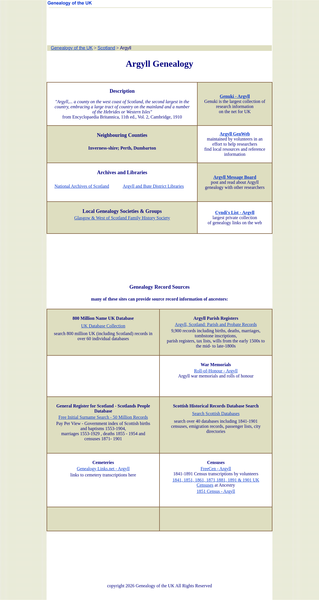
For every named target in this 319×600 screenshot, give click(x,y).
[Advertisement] (159, 27)
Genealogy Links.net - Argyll (103, 468)
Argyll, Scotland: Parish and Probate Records (216, 324)
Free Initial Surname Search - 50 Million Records (103, 417)
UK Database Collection (103, 325)
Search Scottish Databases (216, 413)
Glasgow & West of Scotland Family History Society (122, 217)
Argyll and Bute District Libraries (153, 186)
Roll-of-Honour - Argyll (215, 370)
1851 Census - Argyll (215, 491)
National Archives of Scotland (81, 186)
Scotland (106, 48)
